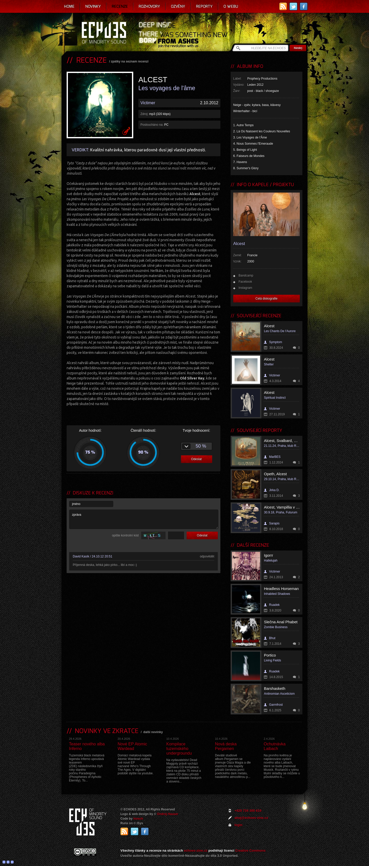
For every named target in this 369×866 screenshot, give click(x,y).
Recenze (120, 6)
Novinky (93, 6)
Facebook (245, 281)
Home (69, 6)
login (238, 825)
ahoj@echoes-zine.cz (251, 818)
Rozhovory (149, 6)
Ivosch (138, 818)
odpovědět (207, 556)
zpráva (143, 519)
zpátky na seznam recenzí (130, 61)
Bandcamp (246, 275)
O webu (230, 6)
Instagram (245, 288)
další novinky (153, 732)
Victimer (147, 103)
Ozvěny (178, 6)
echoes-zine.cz (196, 850)
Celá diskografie (266, 298)
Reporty (204, 6)
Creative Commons (250, 850)
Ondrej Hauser (167, 814)
